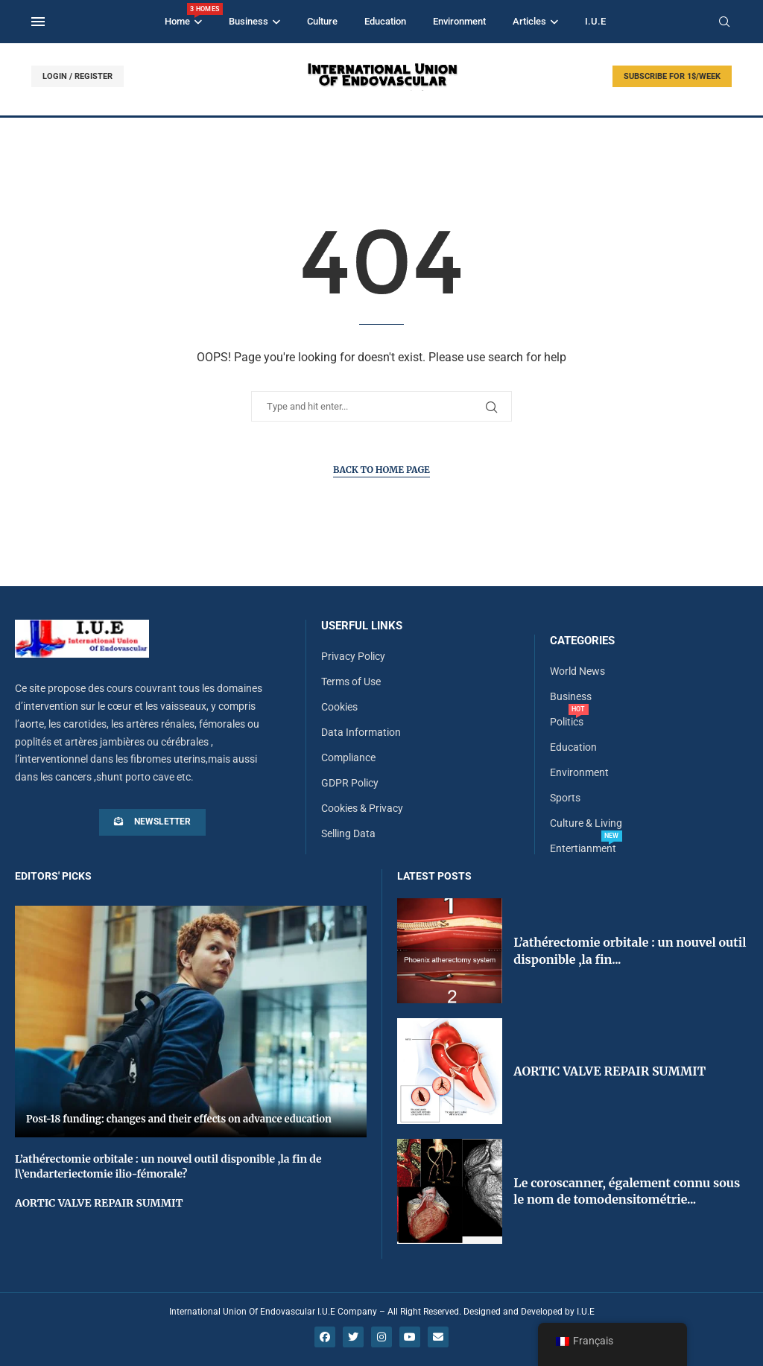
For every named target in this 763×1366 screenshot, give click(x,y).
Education (385, 21)
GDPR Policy (350, 783)
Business (248, 21)
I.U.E (595, 21)
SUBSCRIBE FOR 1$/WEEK (672, 76)
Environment (459, 21)
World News (577, 671)
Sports (565, 797)
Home (183, 15)
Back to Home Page (381, 469)
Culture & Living (586, 823)
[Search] (724, 22)
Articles (529, 21)
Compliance (348, 757)
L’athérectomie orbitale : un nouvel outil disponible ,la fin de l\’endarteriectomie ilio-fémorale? (168, 1166)
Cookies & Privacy (362, 808)
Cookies (339, 707)
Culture (322, 21)
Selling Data (348, 833)
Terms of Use (351, 681)
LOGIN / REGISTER (77, 76)
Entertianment (583, 848)
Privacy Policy (353, 656)
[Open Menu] (38, 21)
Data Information (361, 732)
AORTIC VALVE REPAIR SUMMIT (99, 1203)
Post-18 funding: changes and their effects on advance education (179, 1119)
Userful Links (361, 626)
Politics (566, 722)
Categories (582, 641)
